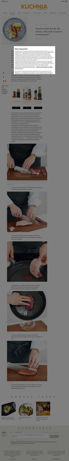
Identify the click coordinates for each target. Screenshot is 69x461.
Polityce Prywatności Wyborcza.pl (43, 67)
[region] (34, 60)
